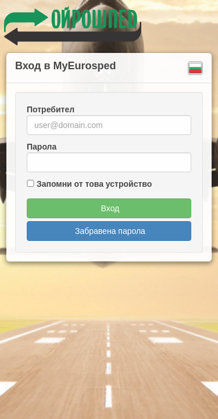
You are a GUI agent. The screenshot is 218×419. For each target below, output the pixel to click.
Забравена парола (109, 231)
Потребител (50, 109)
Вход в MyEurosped (65, 66)
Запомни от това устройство (94, 184)
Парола (41, 146)
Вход (109, 208)
